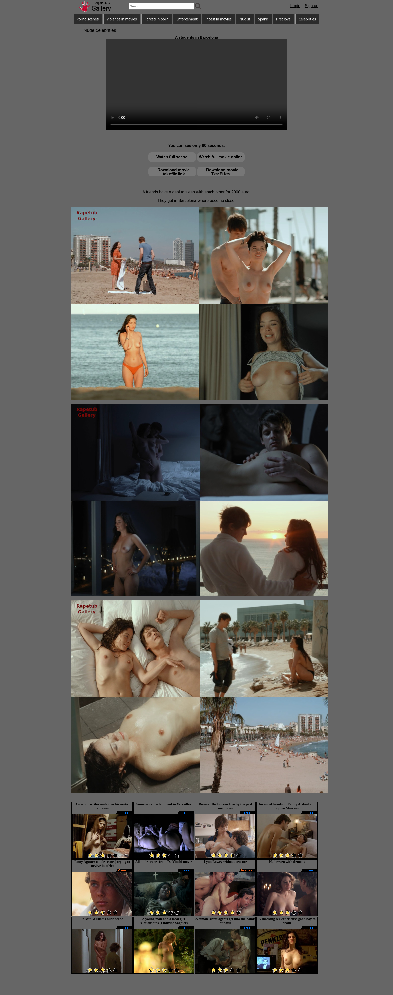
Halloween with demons (287, 862)
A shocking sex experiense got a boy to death (287, 921)
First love (283, 19)
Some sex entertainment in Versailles (163, 804)
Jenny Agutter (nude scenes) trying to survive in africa (102, 864)
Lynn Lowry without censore (225, 862)
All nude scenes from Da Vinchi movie (163, 862)
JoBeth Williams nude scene (102, 919)
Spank (263, 19)
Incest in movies (218, 19)
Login (295, 6)
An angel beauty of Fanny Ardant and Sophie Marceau (287, 806)
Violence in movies (122, 19)
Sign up (311, 6)
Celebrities (307, 19)
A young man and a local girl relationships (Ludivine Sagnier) (164, 921)
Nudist (244, 19)
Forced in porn (156, 19)
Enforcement (187, 19)
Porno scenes (88, 19)
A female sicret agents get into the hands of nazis (225, 921)
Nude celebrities (100, 30)
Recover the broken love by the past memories (225, 806)
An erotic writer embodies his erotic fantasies (102, 806)
